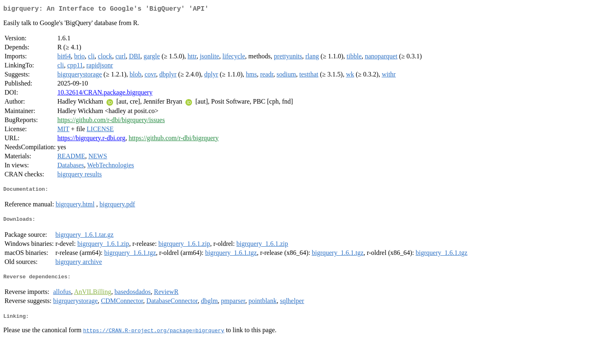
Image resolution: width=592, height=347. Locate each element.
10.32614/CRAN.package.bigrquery (105, 93)
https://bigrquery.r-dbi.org (91, 139)
